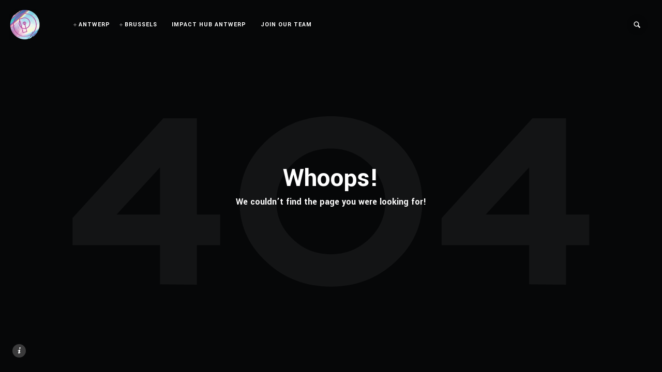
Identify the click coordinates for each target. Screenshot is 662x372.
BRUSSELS (141, 24)
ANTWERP (94, 24)
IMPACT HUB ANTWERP (209, 24)
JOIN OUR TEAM (286, 24)
